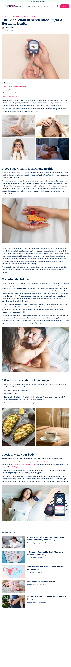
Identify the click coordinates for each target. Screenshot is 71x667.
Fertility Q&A (27, 6)
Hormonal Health (16, 16)
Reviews (43, 6)
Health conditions (29, 16)
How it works (19, 6)
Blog (33, 6)
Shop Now (64, 6)
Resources (5, 16)
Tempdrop (9, 6)
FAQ (37, 6)
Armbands (49, 6)
